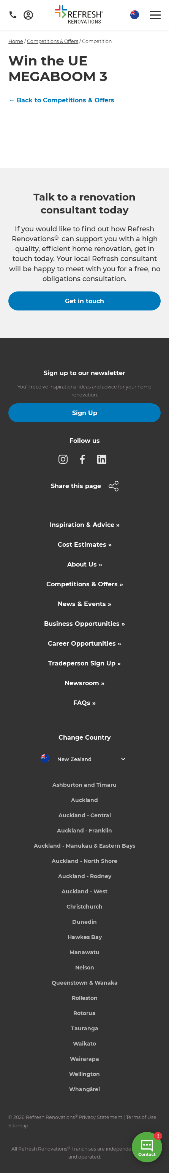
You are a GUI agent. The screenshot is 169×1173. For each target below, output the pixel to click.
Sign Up (84, 413)
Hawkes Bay (85, 937)
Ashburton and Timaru (84, 784)
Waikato (84, 1043)
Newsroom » (84, 683)
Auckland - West (84, 891)
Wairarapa (84, 1058)
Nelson (84, 967)
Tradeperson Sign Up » (84, 663)
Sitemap (18, 1125)
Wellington (84, 1074)
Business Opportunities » (84, 623)
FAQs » (84, 703)
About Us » (84, 564)
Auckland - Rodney (84, 876)
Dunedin (84, 921)
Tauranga (84, 1028)
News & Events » (84, 604)
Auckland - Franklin (84, 830)
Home (15, 41)
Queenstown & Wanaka (85, 982)
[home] (81, 16)
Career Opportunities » (84, 643)
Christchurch (84, 906)
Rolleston (85, 998)
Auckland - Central (84, 815)
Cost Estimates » (85, 544)
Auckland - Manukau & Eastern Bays (84, 845)
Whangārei (84, 1089)
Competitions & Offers (52, 41)
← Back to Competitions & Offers (61, 100)
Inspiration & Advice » (85, 524)
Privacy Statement (100, 1117)
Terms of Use (141, 1117)
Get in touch (84, 301)
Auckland (84, 800)
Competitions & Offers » (84, 584)
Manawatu (84, 952)
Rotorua (84, 1013)
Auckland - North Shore (84, 861)
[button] (133, 15)
